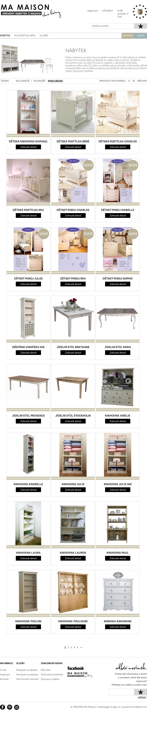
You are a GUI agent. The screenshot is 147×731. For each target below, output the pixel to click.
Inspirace (5, 674)
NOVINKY (128, 35)
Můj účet (45, 670)
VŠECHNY (142, 80)
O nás (3, 670)
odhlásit (142, 697)
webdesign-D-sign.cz (109, 706)
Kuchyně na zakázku (27, 674)
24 (133, 80)
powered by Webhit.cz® (134, 706)
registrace (92, 10)
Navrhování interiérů (27, 679)
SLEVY (140, 35)
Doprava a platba (50, 679)
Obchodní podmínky (52, 674)
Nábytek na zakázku (27, 670)
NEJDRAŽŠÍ (39, 80)
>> (81, 647)
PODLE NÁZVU (55, 80)
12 (129, 80)
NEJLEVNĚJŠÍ (22, 80)
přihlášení (107, 10)
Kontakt (4, 679)
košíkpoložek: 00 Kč (122, 13)
